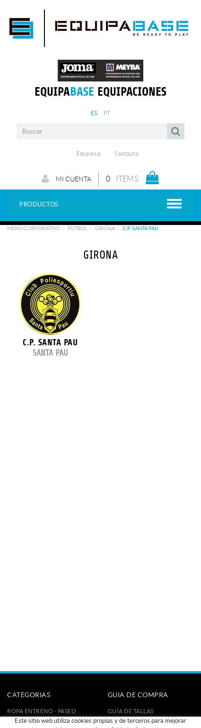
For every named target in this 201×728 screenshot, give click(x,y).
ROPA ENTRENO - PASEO (41, 711)
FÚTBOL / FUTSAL (32, 721)
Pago (116, 721)
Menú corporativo (33, 228)
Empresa (89, 154)
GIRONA (105, 228)
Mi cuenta (66, 178)
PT (107, 113)
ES (94, 113)
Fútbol (77, 228)
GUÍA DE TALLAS (131, 711)
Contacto (127, 154)
